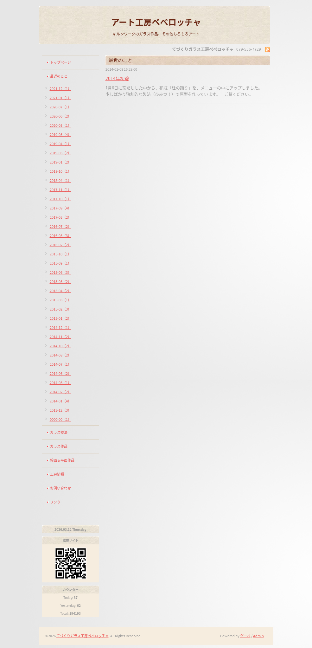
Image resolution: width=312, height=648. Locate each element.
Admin (258, 635)
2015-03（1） (60, 300)
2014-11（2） (60, 336)
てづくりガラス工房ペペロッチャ (82, 635)
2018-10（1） (60, 171)
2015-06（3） (60, 272)
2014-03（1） (60, 382)
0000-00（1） (60, 419)
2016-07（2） (60, 226)
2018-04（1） (60, 180)
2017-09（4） (60, 208)
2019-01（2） (60, 162)
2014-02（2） (60, 392)
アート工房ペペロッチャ (156, 22)
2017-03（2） (60, 217)
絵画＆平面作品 (62, 460)
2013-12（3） (60, 410)
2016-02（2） (60, 244)
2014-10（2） (60, 346)
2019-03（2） (60, 153)
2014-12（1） (60, 327)
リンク (55, 502)
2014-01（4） (60, 401)
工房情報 (57, 474)
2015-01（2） (60, 318)
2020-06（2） (60, 116)
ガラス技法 (58, 432)
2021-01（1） (60, 97)
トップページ (60, 62)
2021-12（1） (60, 88)
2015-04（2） (60, 290)
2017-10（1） (60, 199)
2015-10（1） (60, 254)
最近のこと (58, 76)
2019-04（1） (60, 143)
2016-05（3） (60, 235)
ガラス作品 (58, 446)
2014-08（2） (60, 355)
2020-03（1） (60, 125)
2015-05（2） (60, 281)
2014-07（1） (60, 364)
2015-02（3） (60, 309)
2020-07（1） (60, 107)
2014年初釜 (117, 78)
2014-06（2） (60, 373)
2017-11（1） (60, 189)
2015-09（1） (60, 263)
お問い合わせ (60, 488)
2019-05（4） (60, 134)
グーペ (245, 635)
